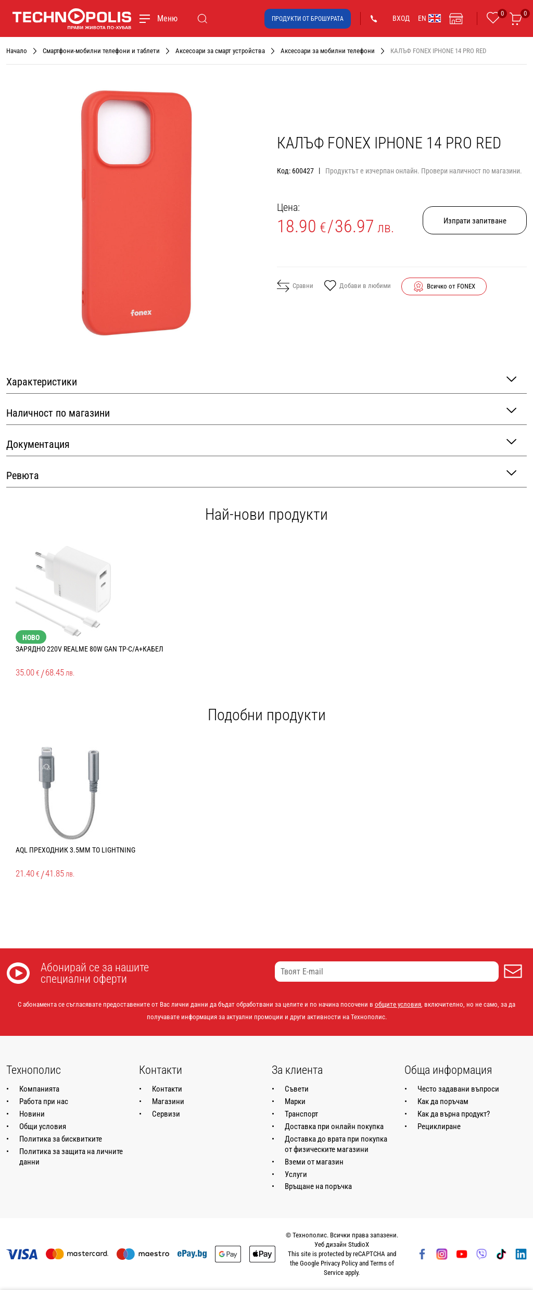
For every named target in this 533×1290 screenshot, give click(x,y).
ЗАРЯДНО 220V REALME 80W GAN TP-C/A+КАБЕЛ (89, 649)
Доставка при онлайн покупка (334, 1126)
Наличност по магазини (261, 412)
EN (429, 18)
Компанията (39, 1089)
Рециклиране (439, 1126)
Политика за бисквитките (60, 1139)
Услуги (296, 1174)
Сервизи (166, 1114)
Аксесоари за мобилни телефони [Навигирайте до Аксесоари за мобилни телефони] (328, 51)
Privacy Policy (339, 1263)
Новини (32, 1114)
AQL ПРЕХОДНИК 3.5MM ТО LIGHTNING (75, 850)
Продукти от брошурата (308, 18)
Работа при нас (43, 1101)
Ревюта (261, 475)
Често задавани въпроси (458, 1089)
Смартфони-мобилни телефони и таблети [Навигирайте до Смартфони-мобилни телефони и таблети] (101, 51)
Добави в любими (357, 286)
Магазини (168, 1101)
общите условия (398, 1004)
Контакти (167, 1089)
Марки (295, 1101)
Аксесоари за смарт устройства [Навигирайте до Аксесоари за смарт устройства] (220, 51)
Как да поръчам (442, 1101)
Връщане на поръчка (318, 1186)
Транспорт (301, 1114)
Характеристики (261, 381)
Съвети (297, 1089)
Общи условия (42, 1126)
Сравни (295, 286)
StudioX (358, 1244)
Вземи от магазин (314, 1162)
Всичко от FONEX (451, 286)
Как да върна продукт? (453, 1114)
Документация (261, 443)
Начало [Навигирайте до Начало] (16, 51)
